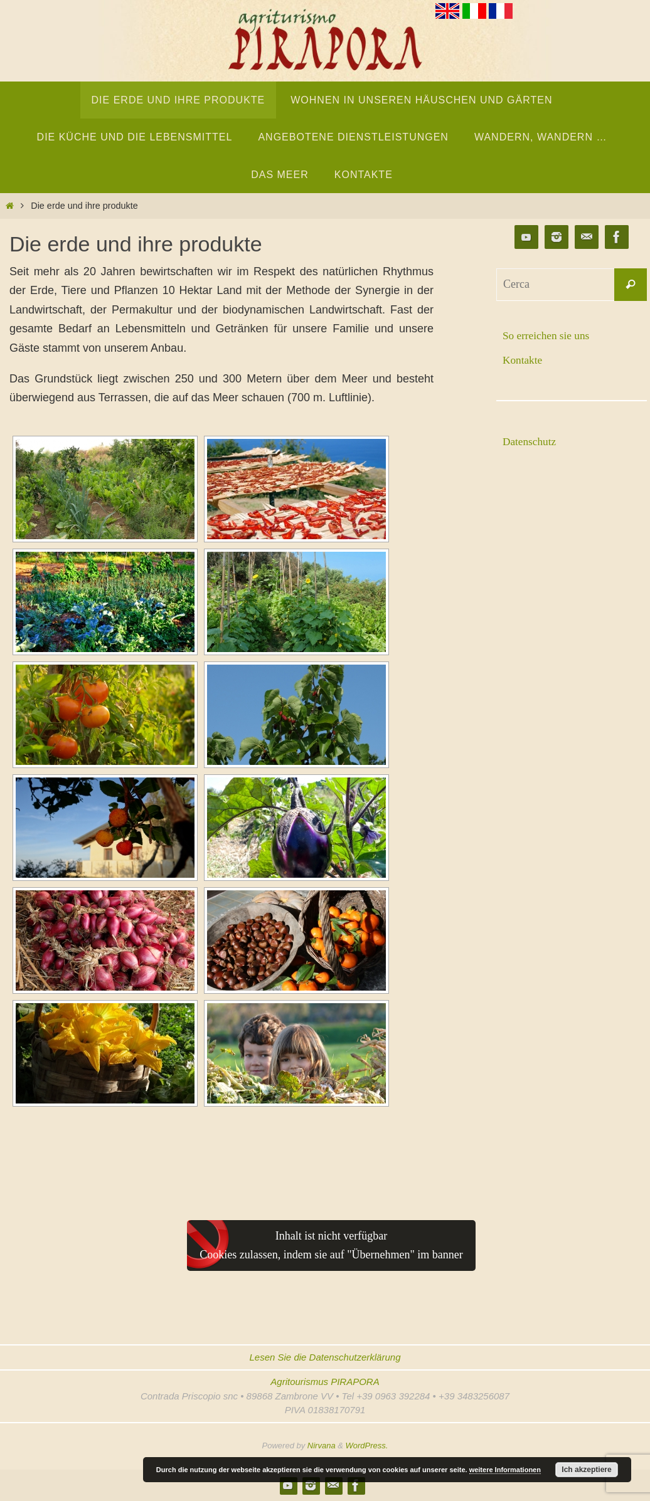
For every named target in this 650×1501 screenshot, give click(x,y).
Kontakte (523, 360)
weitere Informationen (505, 1469)
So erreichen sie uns (548, 335)
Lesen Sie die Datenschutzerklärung (325, 1357)
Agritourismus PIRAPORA (324, 1381)
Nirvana (321, 1445)
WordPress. (367, 1445)
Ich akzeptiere (586, 1469)
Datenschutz (530, 441)
